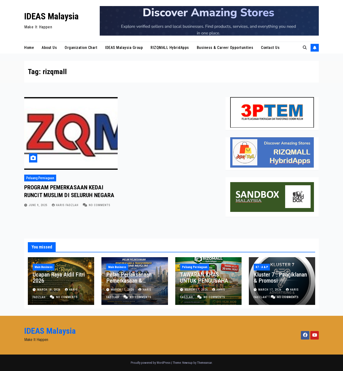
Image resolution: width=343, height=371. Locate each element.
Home (29, 47)
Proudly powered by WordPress (151, 362)
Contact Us (270, 47)
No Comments (99, 205)
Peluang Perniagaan (40, 178)
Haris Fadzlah (65, 205)
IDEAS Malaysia (51, 16)
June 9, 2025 (38, 205)
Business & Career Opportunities (225, 47)
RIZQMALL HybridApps (170, 47)
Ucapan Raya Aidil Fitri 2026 (59, 277)
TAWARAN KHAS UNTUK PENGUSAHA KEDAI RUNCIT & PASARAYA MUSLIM (204, 283)
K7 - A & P (262, 267)
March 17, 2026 (123, 289)
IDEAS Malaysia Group (124, 47)
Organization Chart (81, 47)
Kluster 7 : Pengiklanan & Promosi (280, 277)
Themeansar (204, 362)
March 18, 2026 (49, 289)
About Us (49, 47)
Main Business (44, 267)
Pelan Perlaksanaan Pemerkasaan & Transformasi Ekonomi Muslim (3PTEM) (131, 283)
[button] (305, 47)
